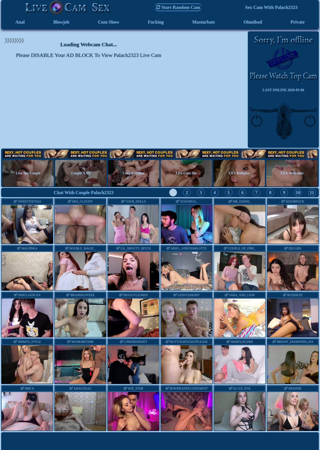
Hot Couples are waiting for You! (160, 154)
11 (312, 192)
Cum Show (109, 22)
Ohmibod (252, 22)
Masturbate (203, 22)
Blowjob (61, 22)
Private (297, 22)
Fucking (156, 22)
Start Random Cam (178, 7)
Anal (20, 22)
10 (298, 192)
